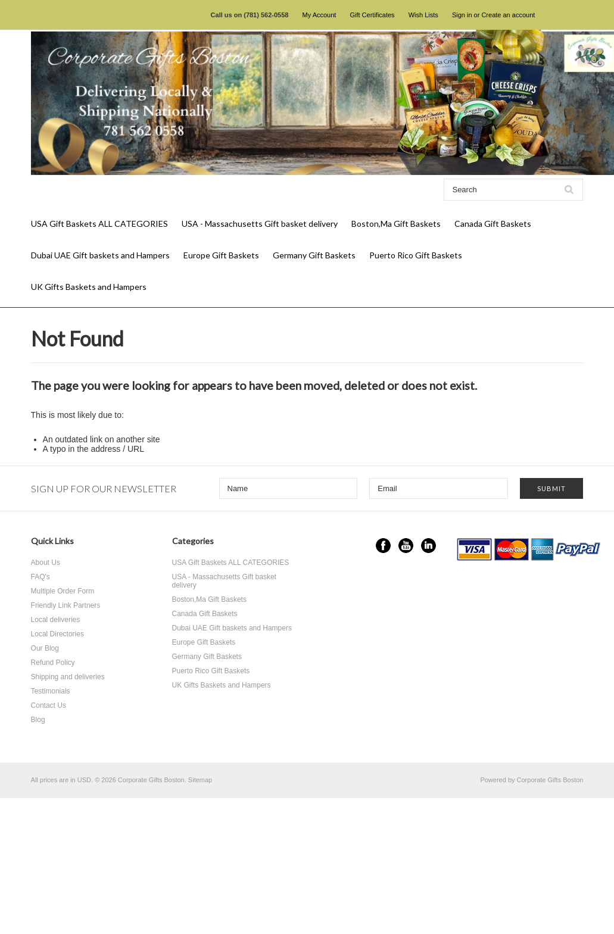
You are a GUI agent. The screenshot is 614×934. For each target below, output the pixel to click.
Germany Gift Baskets (314, 255)
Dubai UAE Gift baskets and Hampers (100, 255)
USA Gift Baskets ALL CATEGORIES (99, 223)
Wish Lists (423, 14)
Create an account (508, 14)
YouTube (405, 545)
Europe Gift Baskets (221, 255)
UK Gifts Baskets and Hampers (89, 287)
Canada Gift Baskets (492, 223)
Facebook (383, 545)
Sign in (462, 14)
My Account (319, 14)
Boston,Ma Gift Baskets (396, 223)
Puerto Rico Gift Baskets (415, 255)
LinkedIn (428, 545)
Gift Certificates (372, 14)
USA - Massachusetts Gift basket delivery (260, 223)
